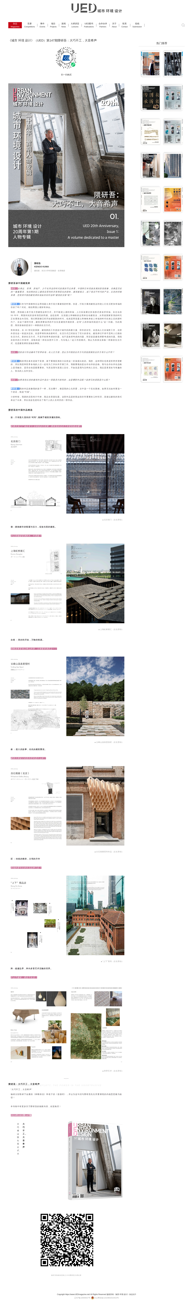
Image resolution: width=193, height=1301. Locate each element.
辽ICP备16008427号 (82, 1298)
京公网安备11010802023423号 (105, 1298)
